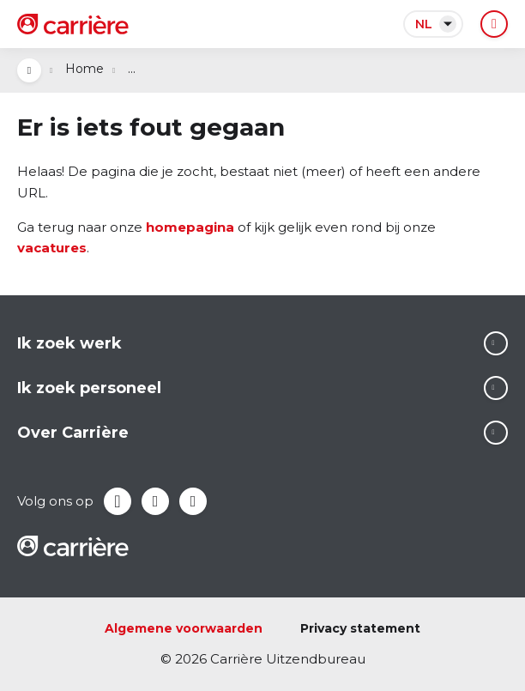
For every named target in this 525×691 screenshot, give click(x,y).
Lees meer (496, 343)
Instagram (193, 501)
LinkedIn (155, 501)
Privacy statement (360, 628)
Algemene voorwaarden (183, 628)
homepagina (190, 227)
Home (84, 68)
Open (29, 70)
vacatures (52, 247)
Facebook (117, 501)
